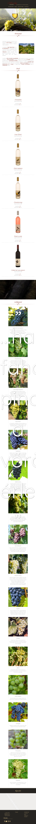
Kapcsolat (26, 6)
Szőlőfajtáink (21, 6)
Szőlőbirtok (26, 812)
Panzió (16, 812)
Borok (15, 6)
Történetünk (11, 6)
